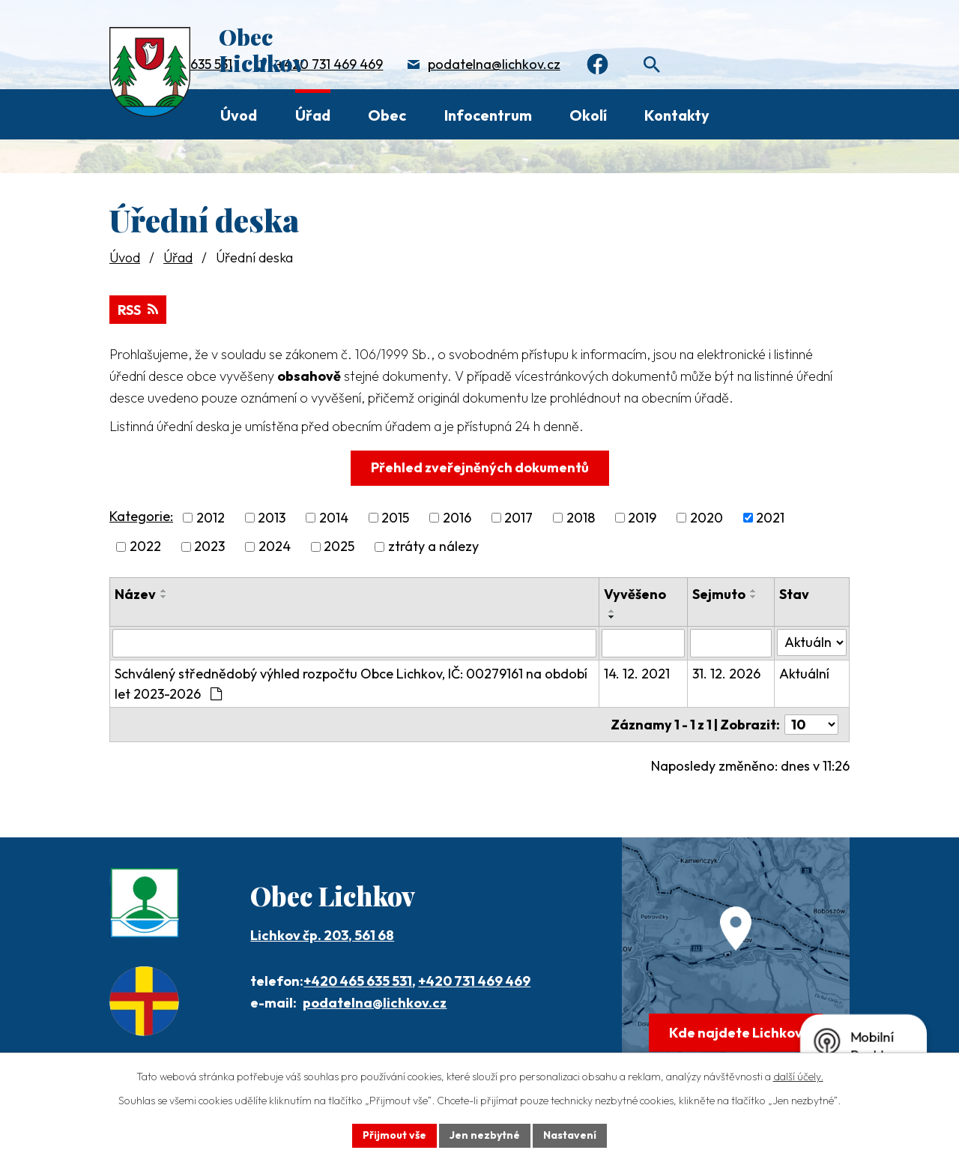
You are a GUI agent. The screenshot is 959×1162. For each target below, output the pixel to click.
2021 (770, 517)
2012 (210, 517)
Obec (387, 115)
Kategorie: (141, 516)
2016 (457, 517)
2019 (642, 517)
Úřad (312, 115)
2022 (145, 547)
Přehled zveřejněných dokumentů (480, 467)
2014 (333, 517)
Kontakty (677, 115)
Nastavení (569, 1135)
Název (135, 594)
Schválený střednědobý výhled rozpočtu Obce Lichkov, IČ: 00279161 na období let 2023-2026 (351, 683)
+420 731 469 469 (329, 64)
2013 (271, 517)
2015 (395, 517)
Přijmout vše (394, 1135)
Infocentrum (488, 115)
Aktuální (804, 673)
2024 (274, 547)
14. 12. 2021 (637, 673)
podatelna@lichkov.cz (494, 64)
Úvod (238, 115)
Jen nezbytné (485, 1135)
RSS (138, 310)
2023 (209, 547)
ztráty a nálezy (433, 547)
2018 (580, 517)
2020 (706, 517)
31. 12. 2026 (726, 673)
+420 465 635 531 (357, 981)
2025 (339, 547)
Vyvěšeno (635, 594)
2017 (518, 517)
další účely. (798, 1076)
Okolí (588, 115)
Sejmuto (718, 594)
